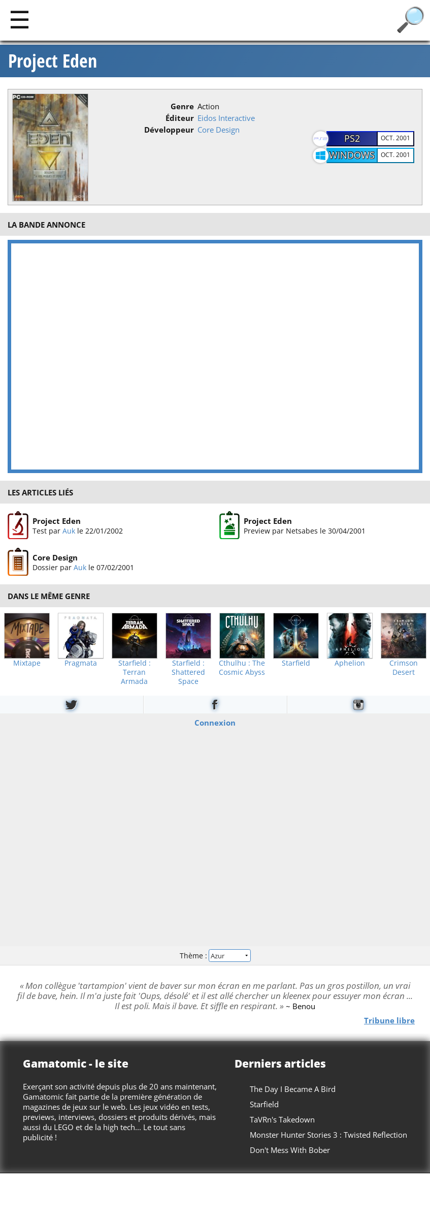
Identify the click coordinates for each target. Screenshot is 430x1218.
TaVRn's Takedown (282, 1119)
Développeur (169, 129)
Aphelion (350, 663)
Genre (182, 106)
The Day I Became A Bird (293, 1089)
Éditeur (180, 118)
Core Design (218, 129)
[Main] (19, 19)
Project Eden (52, 61)
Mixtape (27, 663)
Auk (68, 531)
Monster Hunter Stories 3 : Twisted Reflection (328, 1135)
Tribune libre (389, 1020)
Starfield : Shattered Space (188, 672)
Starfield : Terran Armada (134, 672)
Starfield (296, 663)
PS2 (352, 138)
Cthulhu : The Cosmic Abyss (242, 668)
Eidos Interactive (226, 118)
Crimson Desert (403, 668)
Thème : (215, 955)
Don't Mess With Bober (290, 1150)
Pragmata (80, 663)
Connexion (215, 722)
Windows (352, 155)
